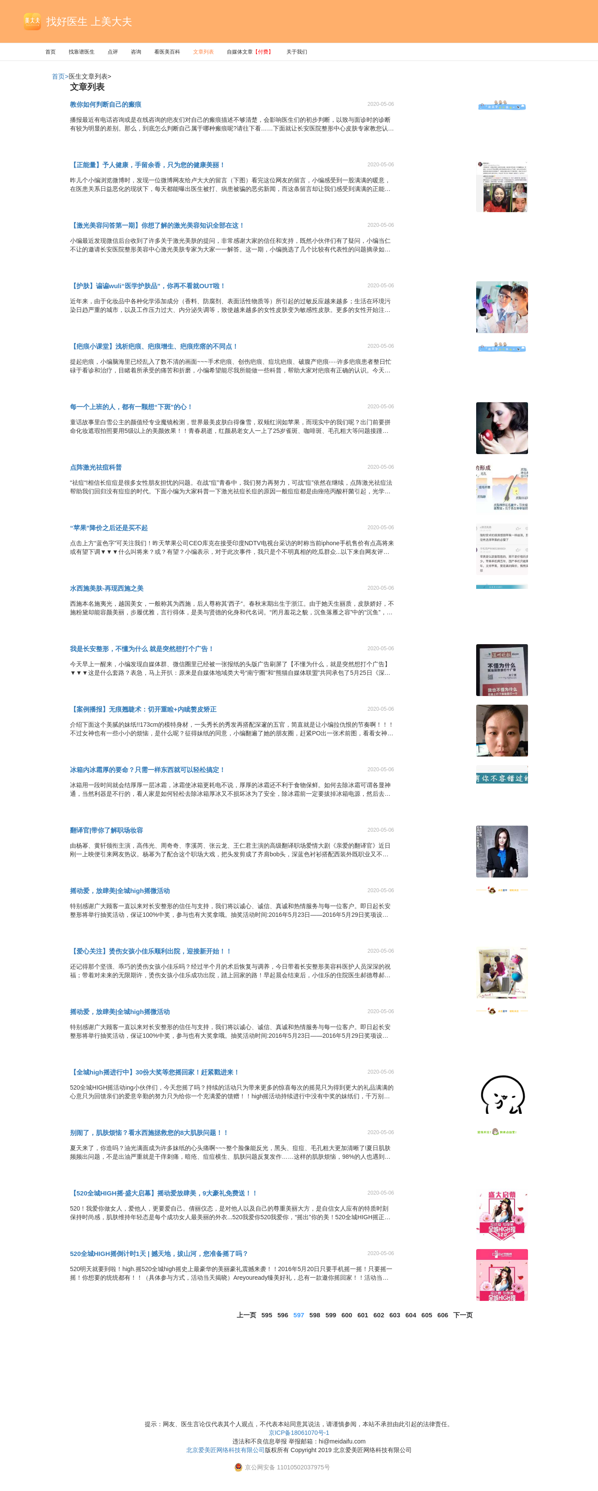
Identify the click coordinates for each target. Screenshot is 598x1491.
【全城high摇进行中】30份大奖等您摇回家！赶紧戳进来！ (155, 1072)
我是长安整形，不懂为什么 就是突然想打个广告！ (142, 648)
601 (362, 1315)
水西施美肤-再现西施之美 (106, 588)
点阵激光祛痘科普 (96, 467)
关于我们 (296, 52)
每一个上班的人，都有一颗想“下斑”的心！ (131, 406)
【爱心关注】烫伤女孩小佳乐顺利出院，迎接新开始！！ (151, 951)
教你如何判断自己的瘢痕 (105, 104)
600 (346, 1315)
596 (282, 1315)
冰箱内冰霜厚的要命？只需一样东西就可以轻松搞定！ (148, 769)
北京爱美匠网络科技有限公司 (225, 1449)
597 (298, 1315)
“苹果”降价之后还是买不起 (109, 527)
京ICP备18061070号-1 (299, 1432)
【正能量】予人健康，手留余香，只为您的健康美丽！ (148, 164)
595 (266, 1315)
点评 (113, 52)
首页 (50, 52)
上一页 (246, 1315)
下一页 (463, 1315)
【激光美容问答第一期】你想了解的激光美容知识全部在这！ (157, 225)
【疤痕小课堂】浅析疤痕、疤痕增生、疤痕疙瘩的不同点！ (154, 346)
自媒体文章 (250, 52)
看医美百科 (167, 52)
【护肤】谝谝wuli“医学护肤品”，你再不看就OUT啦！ (148, 285)
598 (314, 1315)
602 (378, 1315)
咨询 (136, 52)
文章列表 (203, 52)
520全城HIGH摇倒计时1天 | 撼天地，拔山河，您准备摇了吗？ (159, 1253)
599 (330, 1315)
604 (410, 1315)
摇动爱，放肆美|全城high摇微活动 (120, 890)
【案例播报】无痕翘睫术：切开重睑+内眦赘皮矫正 (143, 709)
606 (442, 1315)
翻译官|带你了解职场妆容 (106, 830)
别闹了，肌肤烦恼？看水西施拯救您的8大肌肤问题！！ (149, 1132)
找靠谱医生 (82, 52)
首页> (60, 76)
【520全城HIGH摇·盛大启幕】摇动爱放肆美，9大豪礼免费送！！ (164, 1193)
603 (394, 1315)
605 (426, 1315)
